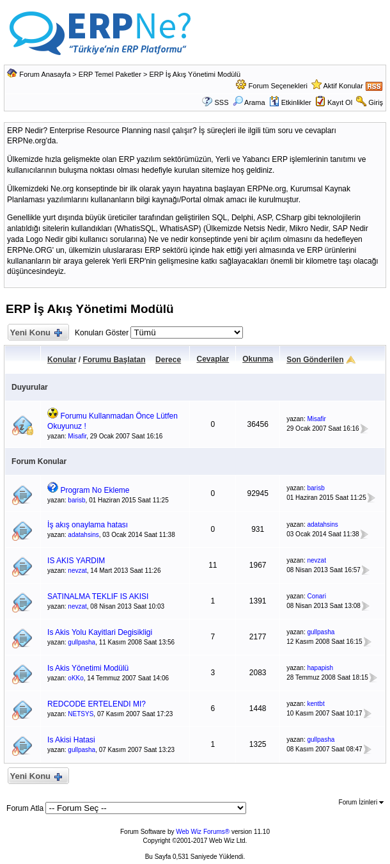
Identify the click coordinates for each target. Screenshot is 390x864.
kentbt (315, 703)
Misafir (77, 436)
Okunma (257, 359)
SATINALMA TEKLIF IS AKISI (97, 596)
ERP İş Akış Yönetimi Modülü (194, 74)
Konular (61, 359)
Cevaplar (212, 359)
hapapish (320, 667)
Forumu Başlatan (113, 359)
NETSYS (80, 713)
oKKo (75, 678)
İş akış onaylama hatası (87, 524)
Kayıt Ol (339, 102)
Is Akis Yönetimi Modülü (88, 668)
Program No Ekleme (94, 490)
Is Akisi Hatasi (71, 739)
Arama (249, 102)
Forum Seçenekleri (278, 86)
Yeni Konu (35, 333)
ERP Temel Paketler (110, 74)
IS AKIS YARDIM (76, 560)
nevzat (77, 570)
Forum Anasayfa (44, 74)
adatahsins (83, 534)
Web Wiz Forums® (203, 831)
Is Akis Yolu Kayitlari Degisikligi (99, 632)
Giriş (375, 102)
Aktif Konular (343, 86)
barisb (76, 500)
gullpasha (81, 642)
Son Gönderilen (314, 359)
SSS (222, 102)
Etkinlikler (290, 102)
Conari (316, 596)
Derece (168, 359)
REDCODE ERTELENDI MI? (96, 704)
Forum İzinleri (361, 802)
